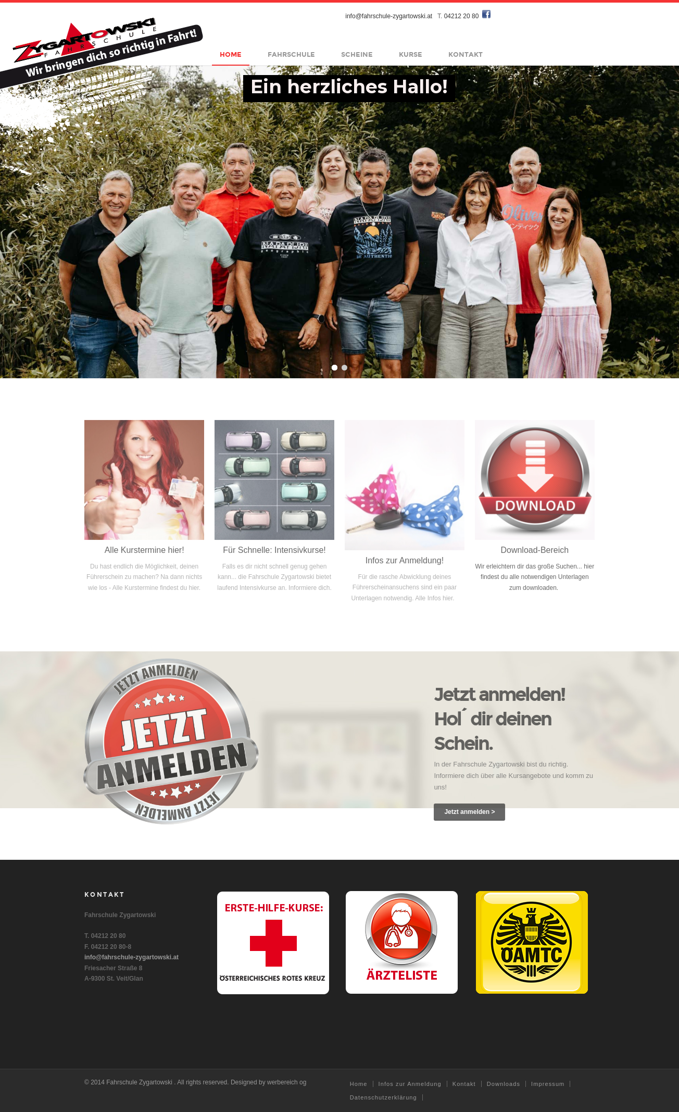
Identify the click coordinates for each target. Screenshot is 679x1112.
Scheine (357, 55)
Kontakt (466, 55)
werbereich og (286, 1082)
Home (231, 55)
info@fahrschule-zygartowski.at (389, 16)
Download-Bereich (534, 554)
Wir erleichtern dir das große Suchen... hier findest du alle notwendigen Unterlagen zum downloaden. (534, 581)
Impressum (547, 1084)
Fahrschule (292, 55)
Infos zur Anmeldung (410, 1084)
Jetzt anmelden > (474, 812)
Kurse (411, 55)
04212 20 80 (461, 16)
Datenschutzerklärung (383, 1097)
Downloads (503, 1084)
